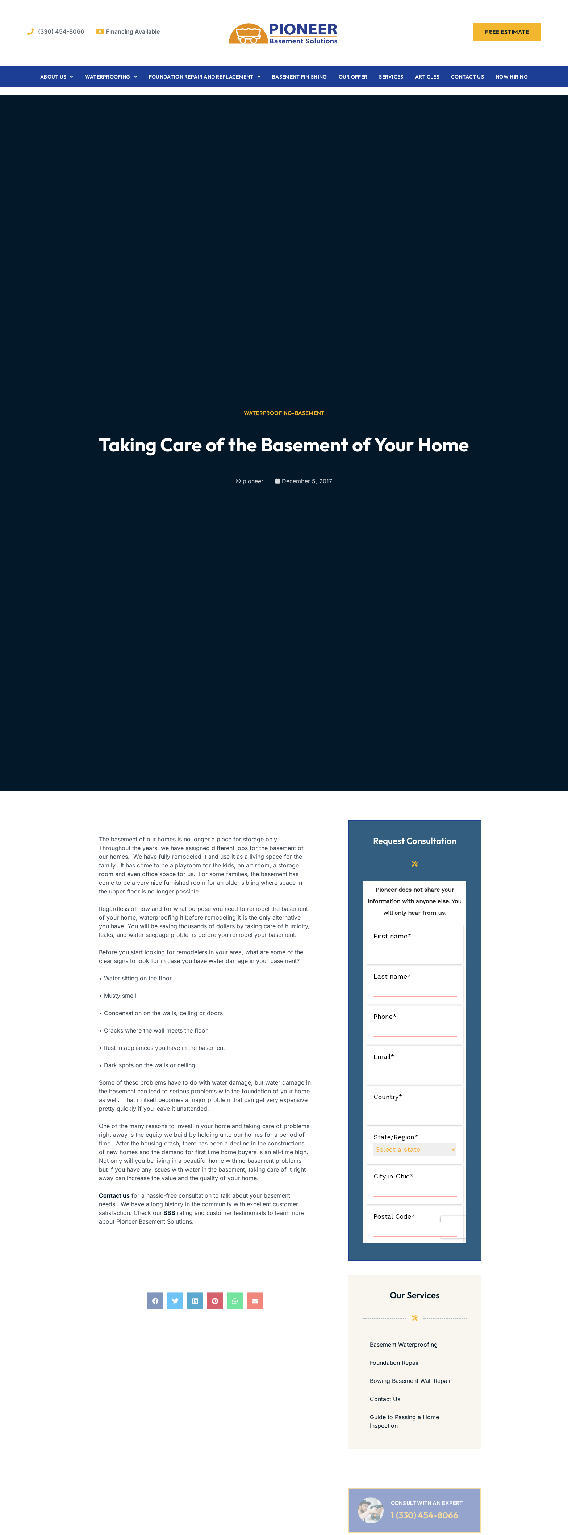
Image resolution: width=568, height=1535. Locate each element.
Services (391, 76)
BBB (169, 1212)
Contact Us (467, 76)
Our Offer (353, 76)
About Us (57, 77)
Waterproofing (111, 77)
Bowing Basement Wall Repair (410, 1380)
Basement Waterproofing (404, 1344)
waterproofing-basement (284, 412)
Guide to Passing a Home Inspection (404, 1421)
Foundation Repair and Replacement (204, 77)
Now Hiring (512, 76)
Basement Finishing (299, 76)
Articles (427, 76)
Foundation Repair (394, 1362)
